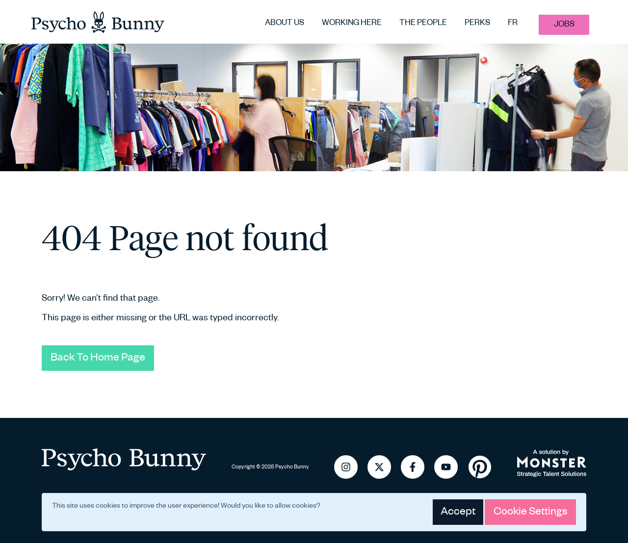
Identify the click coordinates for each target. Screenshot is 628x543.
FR (513, 23)
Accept (458, 512)
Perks (477, 23)
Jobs (564, 24)
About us (284, 23)
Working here (352, 23)
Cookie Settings (530, 512)
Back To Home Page (98, 358)
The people (423, 23)
